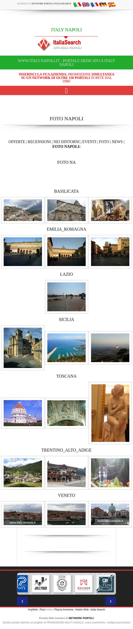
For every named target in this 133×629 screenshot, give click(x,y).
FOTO (104, 142)
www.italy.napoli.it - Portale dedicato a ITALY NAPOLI (66, 63)
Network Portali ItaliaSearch (51, 3)
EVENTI (89, 142)
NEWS (117, 142)
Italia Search (98, 609)
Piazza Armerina (63, 609)
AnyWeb (33, 609)
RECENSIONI (39, 142)
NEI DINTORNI (67, 142)
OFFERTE (17, 142)
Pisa (42, 609)
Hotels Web (82, 609)
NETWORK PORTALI (81, 618)
